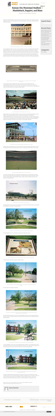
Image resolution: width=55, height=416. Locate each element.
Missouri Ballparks (26, 382)
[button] (20, 407)
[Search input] (43, 3)
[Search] (46, 23)
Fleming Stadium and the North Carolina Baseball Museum (45, 38)
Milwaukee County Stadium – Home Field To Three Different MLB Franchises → (41, 400)
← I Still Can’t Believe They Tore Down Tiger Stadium (11, 399)
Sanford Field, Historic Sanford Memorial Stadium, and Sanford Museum (46, 34)
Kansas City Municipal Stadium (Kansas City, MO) (14, 382)
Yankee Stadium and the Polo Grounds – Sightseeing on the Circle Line (46, 31)
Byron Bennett (28, 13)
